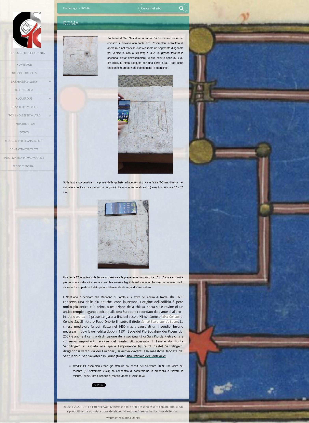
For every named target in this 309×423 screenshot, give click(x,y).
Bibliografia (24, 90)
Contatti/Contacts (24, 149)
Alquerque (24, 98)
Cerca (181, 8)
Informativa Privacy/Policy (24, 158)
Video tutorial (24, 166)
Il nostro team (24, 124)
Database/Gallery (24, 81)
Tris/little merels (24, 107)
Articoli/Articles (24, 73)
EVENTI (24, 132)
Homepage (24, 64)
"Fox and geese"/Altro (24, 115)
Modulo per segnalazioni (24, 141)
